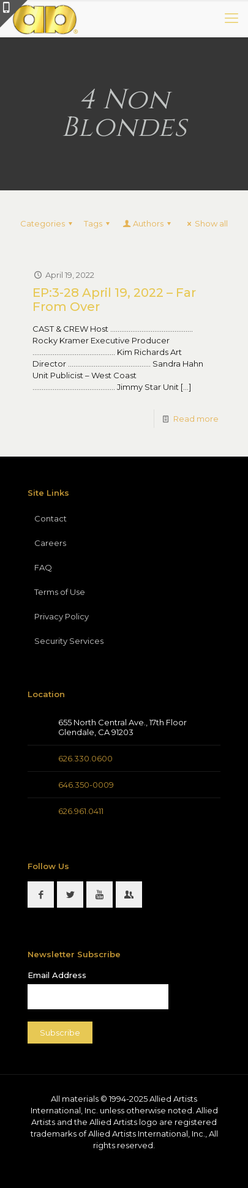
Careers (50, 543)
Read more (196, 419)
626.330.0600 (85, 758)
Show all (206, 223)
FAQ (43, 567)
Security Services (68, 641)
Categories (48, 223)
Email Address (57, 975)
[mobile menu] (231, 18)
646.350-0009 (86, 785)
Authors (147, 223)
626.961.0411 (80, 811)
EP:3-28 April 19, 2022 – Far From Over (114, 299)
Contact (50, 518)
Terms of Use (59, 592)
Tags (98, 223)
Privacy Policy (61, 616)
